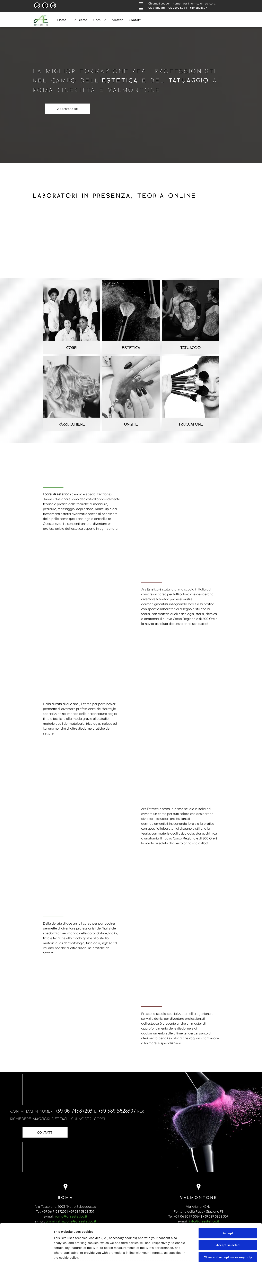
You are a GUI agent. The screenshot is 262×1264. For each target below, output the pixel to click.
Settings (208, 1256)
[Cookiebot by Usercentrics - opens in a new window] (26, 1256)
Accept (228, 1201)
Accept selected (227, 1212)
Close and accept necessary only (228, 1225)
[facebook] (45, 5)
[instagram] (53, 5)
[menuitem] (61, 19)
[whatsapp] (37, 5)
